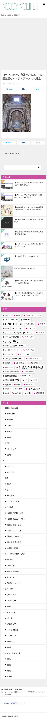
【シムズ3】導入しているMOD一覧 (26, 256)
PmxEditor (11, 414)
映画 (9, 659)
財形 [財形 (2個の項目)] (29, 393)
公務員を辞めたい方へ (16, 519)
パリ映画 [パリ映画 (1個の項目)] (41, 332)
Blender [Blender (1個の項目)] (18, 315)
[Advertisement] (23, 42)
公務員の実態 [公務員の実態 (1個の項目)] (33, 363)
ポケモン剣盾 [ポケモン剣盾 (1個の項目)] (29, 350)
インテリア (11, 636)
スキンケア (11, 595)
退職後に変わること (15, 536)
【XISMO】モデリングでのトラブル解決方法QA (28, 221)
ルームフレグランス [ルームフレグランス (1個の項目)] (34, 358)
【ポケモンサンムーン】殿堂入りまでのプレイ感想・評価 (28, 245)
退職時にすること (14, 531)
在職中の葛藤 (12, 548)
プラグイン (11, 566)
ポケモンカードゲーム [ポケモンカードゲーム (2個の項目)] (15, 346)
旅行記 (7, 443)
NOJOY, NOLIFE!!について (14, 703)
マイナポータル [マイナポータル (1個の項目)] (25, 354)
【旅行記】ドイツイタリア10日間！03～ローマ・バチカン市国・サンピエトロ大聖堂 (14, 153)
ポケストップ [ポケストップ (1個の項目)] (28, 337)
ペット (10, 618)
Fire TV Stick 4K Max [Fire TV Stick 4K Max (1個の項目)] (11, 319)
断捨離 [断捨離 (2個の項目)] (8, 384)
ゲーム (10, 677)
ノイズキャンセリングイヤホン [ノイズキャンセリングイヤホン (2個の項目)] (19, 333)
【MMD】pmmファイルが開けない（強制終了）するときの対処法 (28, 196)
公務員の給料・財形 (15, 513)
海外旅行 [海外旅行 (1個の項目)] (20, 389)
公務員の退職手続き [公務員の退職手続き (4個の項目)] (31, 367)
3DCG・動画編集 (11, 408)
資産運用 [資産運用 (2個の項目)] (40, 393)
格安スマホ (11, 642)
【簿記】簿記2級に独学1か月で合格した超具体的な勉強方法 (28, 233)
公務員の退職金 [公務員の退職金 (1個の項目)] (29, 371)
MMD (9, 437)
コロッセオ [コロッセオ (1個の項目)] (31, 328)
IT (5, 461)
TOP (13, 689)
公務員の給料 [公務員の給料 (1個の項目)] (9, 367)
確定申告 (10, 496)
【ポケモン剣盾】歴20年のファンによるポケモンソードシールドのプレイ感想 (28, 294)
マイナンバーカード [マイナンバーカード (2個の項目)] (14, 358)
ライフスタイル (11, 612)
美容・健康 (9, 589)
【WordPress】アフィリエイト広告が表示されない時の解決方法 (28, 282)
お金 (6, 490)
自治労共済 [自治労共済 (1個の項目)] (17, 393)
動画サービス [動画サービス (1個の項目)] (26, 376)
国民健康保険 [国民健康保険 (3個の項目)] (12, 380)
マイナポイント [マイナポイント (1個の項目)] (10, 354)
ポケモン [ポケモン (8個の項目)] (12, 341)
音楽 (9, 671)
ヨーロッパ (11, 449)
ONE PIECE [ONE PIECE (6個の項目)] (14, 324)
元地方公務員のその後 (16, 554)
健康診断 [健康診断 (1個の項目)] (8, 363)
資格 (6, 478)
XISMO (10, 426)
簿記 (9, 484)
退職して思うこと (14, 525)
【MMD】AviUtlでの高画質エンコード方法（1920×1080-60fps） (28, 184)
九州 (9, 455)
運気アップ (11, 624)
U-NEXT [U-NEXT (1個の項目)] (42, 324)
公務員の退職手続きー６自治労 (24, 268)
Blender (10, 420)
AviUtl (9, 431)
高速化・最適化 (13, 571)
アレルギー (11, 601)
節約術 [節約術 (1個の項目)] (7, 393)
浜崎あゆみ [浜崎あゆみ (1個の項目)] (8, 389)
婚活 (9, 647)
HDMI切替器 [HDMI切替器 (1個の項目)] (26, 319)
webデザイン (12, 472)
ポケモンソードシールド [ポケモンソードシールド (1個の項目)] (12, 350)
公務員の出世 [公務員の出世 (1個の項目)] (20, 363)
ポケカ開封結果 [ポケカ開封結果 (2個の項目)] (12, 337)
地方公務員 (9, 507)
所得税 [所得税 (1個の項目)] (35, 380)
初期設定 (10, 577)
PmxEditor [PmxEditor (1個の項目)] (31, 324)
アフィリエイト (13, 501)
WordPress (9, 560)
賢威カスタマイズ (14, 583)
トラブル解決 (12, 630)
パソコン (10, 466)
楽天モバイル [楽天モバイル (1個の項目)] (30, 384)
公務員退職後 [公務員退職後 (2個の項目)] (11, 376)
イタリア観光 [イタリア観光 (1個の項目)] (19, 328)
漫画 (9, 665)
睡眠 (9, 606)
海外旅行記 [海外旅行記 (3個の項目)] (34, 389)
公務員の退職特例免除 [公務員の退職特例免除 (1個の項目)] (12, 371)
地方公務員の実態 (14, 542)
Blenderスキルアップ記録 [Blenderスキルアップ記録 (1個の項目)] (33, 315)
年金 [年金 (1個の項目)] (26, 380)
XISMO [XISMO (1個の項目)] (7, 328)
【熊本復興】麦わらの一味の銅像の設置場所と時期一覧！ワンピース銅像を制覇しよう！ (28, 209)
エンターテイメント (13, 653)
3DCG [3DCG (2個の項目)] (8, 315)
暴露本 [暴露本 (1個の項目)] (18, 384)
